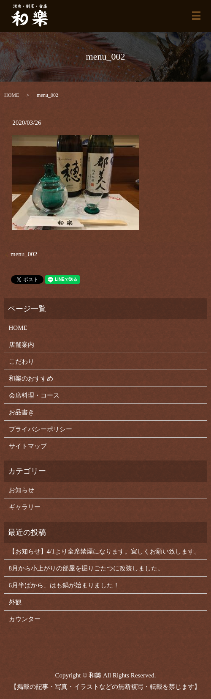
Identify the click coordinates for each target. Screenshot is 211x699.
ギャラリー (25, 507)
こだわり (21, 361)
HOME (11, 95)
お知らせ (21, 490)
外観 (15, 602)
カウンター (25, 619)
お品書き (21, 412)
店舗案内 (21, 344)
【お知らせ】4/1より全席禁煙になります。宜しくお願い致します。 (104, 551)
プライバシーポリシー (40, 429)
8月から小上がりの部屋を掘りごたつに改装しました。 (86, 568)
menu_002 (24, 254)
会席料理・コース (34, 395)
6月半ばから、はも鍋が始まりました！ (64, 585)
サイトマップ (28, 446)
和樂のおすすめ (31, 378)
